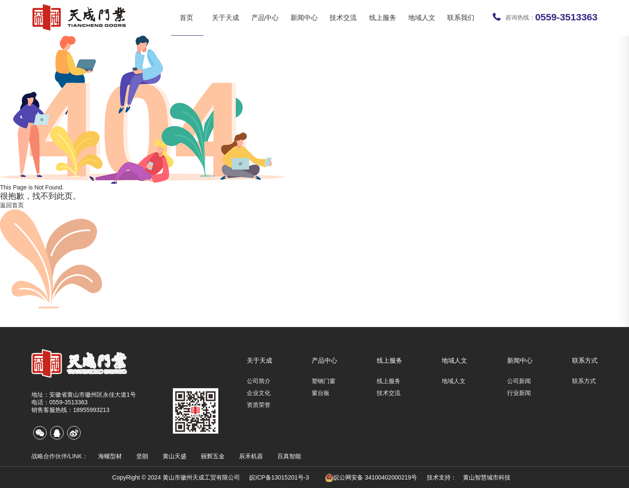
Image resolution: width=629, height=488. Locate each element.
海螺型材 (110, 456)
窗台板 (321, 392)
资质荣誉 (259, 404)
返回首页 (12, 205)
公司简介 (259, 381)
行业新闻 (519, 392)
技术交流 (343, 17)
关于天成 (225, 17)
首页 (186, 17)
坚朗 (142, 456)
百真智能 (289, 456)
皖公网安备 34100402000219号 (371, 478)
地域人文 (421, 17)
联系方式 (585, 360)
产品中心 (265, 17)
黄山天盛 (174, 456)
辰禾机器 (251, 456)
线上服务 (382, 17)
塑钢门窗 (324, 381)
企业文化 (259, 392)
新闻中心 (304, 17)
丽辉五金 (213, 456)
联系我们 (460, 17)
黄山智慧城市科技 (487, 477)
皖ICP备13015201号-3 (279, 477)
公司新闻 (519, 381)
